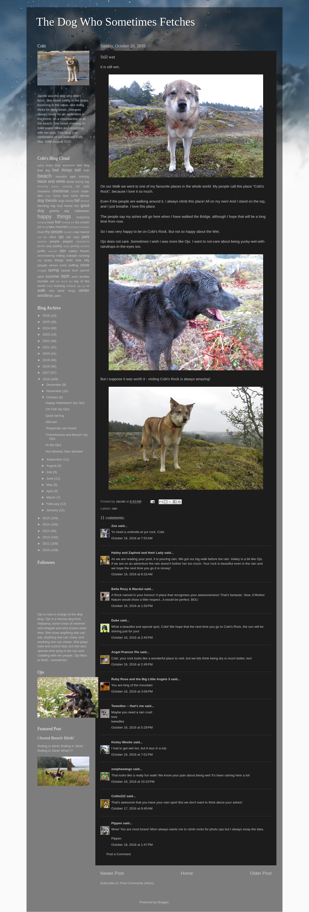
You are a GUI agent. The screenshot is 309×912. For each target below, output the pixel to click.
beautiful (61, 176)
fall (76, 200)
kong (45, 227)
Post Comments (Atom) (137, 883)
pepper (68, 241)
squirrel (84, 270)
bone (70, 181)
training (59, 286)
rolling (60, 255)
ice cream (82, 222)
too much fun (64, 281)
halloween (82, 211)
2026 (46, 315)
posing (75, 246)
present (85, 246)
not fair (42, 237)
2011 (46, 543)
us (87, 286)
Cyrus (57, 195)
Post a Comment (118, 854)
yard (57, 296)
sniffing (73, 265)
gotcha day (59, 211)
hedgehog (82, 217)
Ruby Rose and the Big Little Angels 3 (140, 679)
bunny (55, 186)
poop (66, 246)
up (83, 286)
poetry (57, 246)
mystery (68, 232)
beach (44, 176)
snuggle (42, 270)
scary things (53, 260)
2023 (46, 334)
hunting (66, 222)
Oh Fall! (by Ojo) (58, 409)
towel (50, 286)
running (83, 255)
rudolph (71, 255)
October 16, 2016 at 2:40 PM (132, 637)
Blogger (163, 902)
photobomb (82, 241)
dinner (84, 195)
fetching (43, 206)
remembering (46, 255)
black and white (51, 181)
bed (73, 176)
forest (68, 206)
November (53, 391)
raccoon (52, 251)
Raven (84, 251)
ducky (69, 201)
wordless (45, 295)
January (52, 510)
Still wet (51, 422)
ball (78, 170)
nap (76, 232)
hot (58, 222)
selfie (69, 260)
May (49, 485)
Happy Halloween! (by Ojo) (65, 403)
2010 (46, 550)
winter (84, 290)
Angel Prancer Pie (125, 652)
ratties (73, 251)
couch (75, 191)
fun (76, 206)
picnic (41, 246)
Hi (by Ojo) (53, 445)
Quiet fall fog (55, 415)
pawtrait (42, 241)
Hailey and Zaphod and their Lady (137, 552)
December (53, 385)
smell (63, 265)
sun (65, 276)
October (52, 397)
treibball (71, 286)
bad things (62, 170)
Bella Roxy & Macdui (127, 589)
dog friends (47, 200)
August (51, 465)
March (51, 497)
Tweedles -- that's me (127, 706)
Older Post (261, 873)
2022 (46, 341)
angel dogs (53, 165)
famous (85, 200)
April (49, 491)
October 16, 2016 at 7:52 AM (132, 538)
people (55, 241)
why (51, 290)
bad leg (43, 170)
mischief (62, 227)
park (86, 236)
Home (187, 873)
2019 (46, 360)
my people (54, 231)
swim (74, 276)
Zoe (114, 526)
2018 (46, 366)
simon (53, 265)
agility (40, 165)
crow (48, 195)
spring (53, 270)
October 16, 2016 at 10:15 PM (132, 781)
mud (40, 232)
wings (71, 290)
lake (52, 227)
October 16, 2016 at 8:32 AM (132, 574)
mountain (84, 227)
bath (86, 170)
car (78, 186)
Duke (115, 620)
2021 (46, 347)
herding (41, 222)
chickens (43, 191)
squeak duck (69, 270)
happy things (54, 216)
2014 (46, 524)
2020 (46, 353)
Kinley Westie (122, 742)
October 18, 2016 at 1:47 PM (132, 844)
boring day (82, 181)
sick (78, 260)
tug (79, 286)
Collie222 (118, 796)
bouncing (42, 186)
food (60, 206)
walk (41, 290)
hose (50, 222)
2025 (46, 322)
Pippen (116, 823)
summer (52, 276)
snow (84, 265)
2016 (46, 379)
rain (114, 508)
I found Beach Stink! (55, 738)
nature (84, 232)
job (39, 227)
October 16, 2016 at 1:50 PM (132, 606)
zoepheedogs (121, 769)
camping (67, 186)
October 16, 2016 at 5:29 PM (132, 727)
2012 (46, 537)
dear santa (70, 195)
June (49, 478)
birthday (84, 176)
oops (76, 237)
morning (73, 227)
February (52, 504)
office (52, 237)
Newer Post (112, 873)
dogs (61, 201)
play (49, 246)
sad (39, 260)
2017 (46, 372)
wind (61, 290)
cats (86, 186)
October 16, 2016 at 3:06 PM (132, 691)
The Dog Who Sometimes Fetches (115, 21)
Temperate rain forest (61, 428)
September (54, 459)
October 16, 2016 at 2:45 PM (132, 664)
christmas (60, 191)
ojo (61, 236)
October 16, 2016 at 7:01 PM (132, 754)
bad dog (83, 165)
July (49, 472)
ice (72, 222)
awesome (69, 165)
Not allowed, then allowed (64, 451)
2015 (46, 518)
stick (40, 276)
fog (53, 206)
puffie (41, 251)
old (68, 237)
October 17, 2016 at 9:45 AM (132, 808)
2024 (46, 328)
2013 (46, 531)
